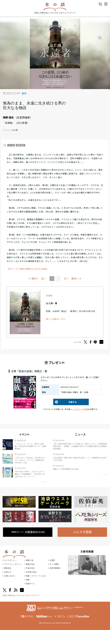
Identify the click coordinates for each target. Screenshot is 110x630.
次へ (66, 278)
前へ (43, 278)
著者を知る (30, 564)
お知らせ (7, 572)
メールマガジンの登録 (79, 409)
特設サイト (30, 584)
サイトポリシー (10, 560)
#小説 (15, 130)
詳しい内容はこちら (55, 319)
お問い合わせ (9, 576)
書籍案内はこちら (28, 532)
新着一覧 (29, 560)
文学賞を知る (31, 572)
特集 (27, 580)
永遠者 (49, 295)
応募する (65, 402)
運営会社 (7, 568)
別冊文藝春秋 (55, 568)
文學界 (52, 560)
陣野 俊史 (8, 117)
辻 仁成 (11, 145)
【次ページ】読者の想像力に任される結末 (27, 269)
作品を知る (30, 568)
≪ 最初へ (33, 278)
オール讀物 (54, 564)
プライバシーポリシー (13, 564)
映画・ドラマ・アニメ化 (36, 576)
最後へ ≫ (76, 278)
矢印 (43, 481)
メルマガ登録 (82, 532)
